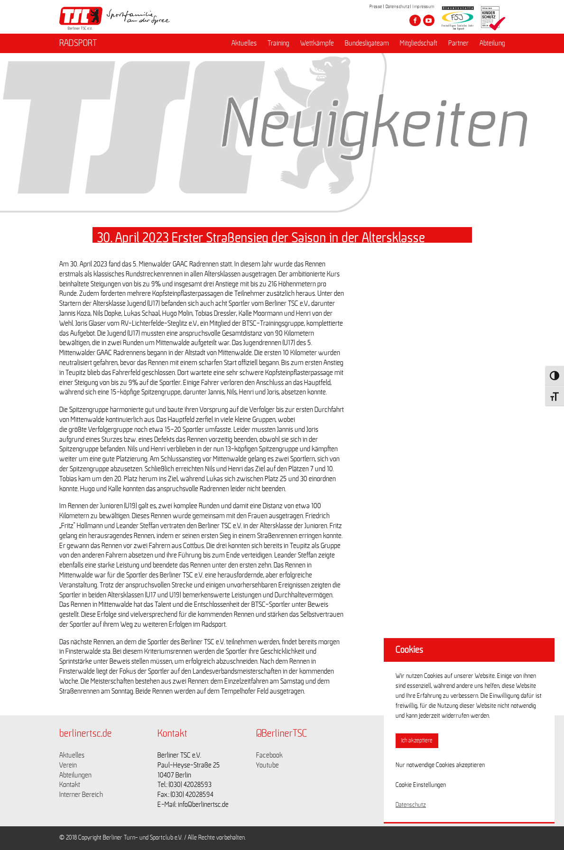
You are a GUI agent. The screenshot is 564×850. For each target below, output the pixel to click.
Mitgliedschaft (418, 43)
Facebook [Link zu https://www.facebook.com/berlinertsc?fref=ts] (269, 755)
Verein (68, 765)
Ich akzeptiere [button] (417, 741)
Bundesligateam (367, 43)
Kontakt (69, 784)
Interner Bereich (81, 794)
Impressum (424, 6)
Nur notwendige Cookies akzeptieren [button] (440, 765)
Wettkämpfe (317, 43)
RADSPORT (78, 43)
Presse (376, 6)
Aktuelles (244, 43)
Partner (458, 43)
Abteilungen (75, 775)
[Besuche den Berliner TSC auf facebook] (415, 20)
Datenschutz (398, 6)
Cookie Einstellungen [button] (421, 785)
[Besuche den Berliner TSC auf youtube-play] (429, 20)
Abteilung (492, 43)
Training (278, 43)
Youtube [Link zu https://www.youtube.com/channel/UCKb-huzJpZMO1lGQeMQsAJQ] (267, 765)
